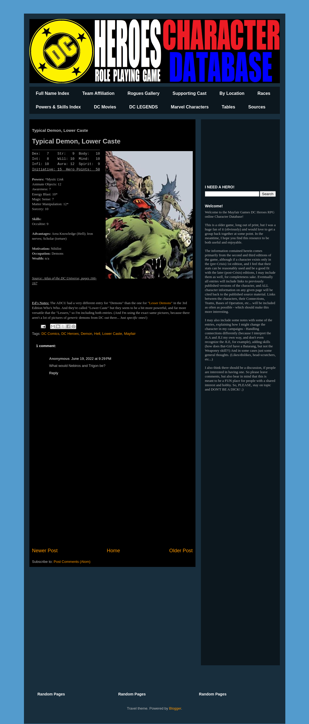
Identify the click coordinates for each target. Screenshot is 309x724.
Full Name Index (52, 93)
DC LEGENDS (143, 107)
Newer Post (45, 550)
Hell (97, 334)
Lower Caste (112, 334)
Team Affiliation (98, 93)
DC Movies (105, 107)
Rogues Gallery (143, 93)
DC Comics (50, 334)
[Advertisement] (112, 502)
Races (264, 93)
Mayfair (130, 334)
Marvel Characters (190, 107)
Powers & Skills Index (58, 107)
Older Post (181, 550)
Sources (256, 107)
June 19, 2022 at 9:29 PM (91, 359)
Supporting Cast (189, 93)
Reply (53, 373)
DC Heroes (70, 334)
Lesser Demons (160, 303)
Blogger (175, 708)
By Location (231, 93)
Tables (228, 107)
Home (113, 550)
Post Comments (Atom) (72, 562)
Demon (86, 334)
